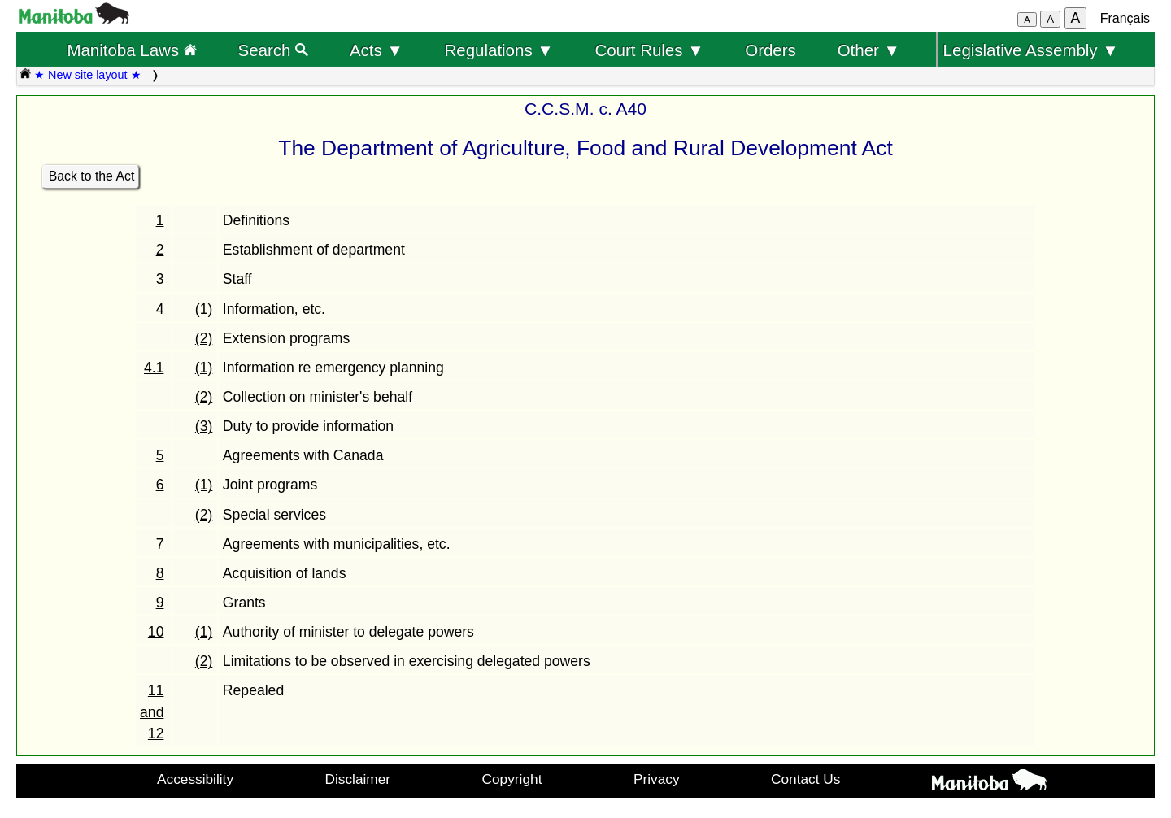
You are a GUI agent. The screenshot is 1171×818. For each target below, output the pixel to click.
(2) (204, 338)
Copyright (512, 779)
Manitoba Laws (131, 50)
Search (273, 50)
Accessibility (195, 779)
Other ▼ (869, 50)
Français (1125, 18)
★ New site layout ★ (87, 74)
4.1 (153, 367)
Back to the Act (92, 176)
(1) (204, 309)
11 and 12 (151, 712)
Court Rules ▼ (648, 50)
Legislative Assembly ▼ (1031, 50)
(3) (204, 426)
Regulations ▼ (499, 50)
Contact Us (805, 779)
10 (156, 632)
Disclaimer (358, 779)
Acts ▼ (376, 50)
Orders (770, 50)
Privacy (656, 779)
